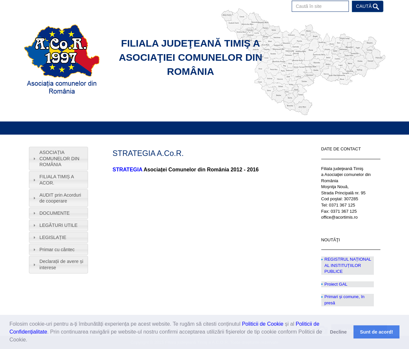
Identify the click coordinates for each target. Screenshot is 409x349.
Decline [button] (338, 332)
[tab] (58, 158)
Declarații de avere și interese (61, 264)
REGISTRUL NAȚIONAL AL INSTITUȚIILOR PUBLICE (348, 265)
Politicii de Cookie (262, 324)
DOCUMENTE (54, 213)
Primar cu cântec (57, 249)
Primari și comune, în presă (345, 299)
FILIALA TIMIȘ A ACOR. (56, 179)
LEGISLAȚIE (52, 237)
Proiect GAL (336, 284)
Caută (367, 7)
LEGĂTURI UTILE (58, 225)
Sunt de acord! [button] (376, 332)
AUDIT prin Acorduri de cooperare (60, 198)
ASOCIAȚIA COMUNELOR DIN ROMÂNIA (59, 158)
